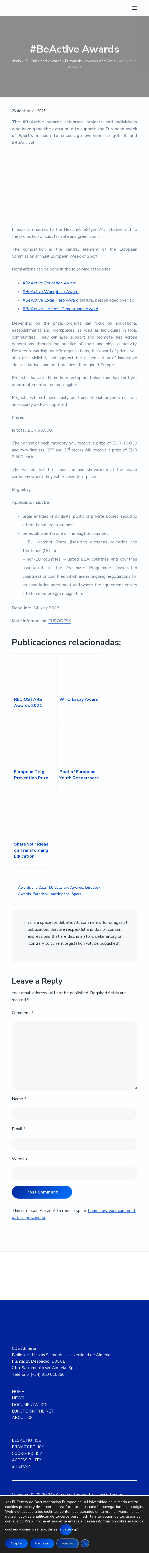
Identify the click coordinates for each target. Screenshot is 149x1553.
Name (19, 1099)
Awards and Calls (100, 61)
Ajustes (67, 1543)
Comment (22, 1013)
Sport (76, 894)
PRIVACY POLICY (28, 1447)
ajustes (65, 1529)
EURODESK (59, 621)
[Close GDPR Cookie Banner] (85, 1543)
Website (20, 1159)
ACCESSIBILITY (26, 1460)
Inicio (16, 61)
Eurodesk (73, 61)
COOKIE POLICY (27, 1453)
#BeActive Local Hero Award (51, 300)
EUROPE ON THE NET (33, 1411)
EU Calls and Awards (43, 61)
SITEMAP (21, 1466)
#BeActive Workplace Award (51, 292)
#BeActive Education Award (49, 283)
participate (60, 894)
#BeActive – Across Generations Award (60, 309)
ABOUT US (22, 1417)
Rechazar (42, 1543)
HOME (18, 1391)
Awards (24, 894)
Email (18, 1129)
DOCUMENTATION (30, 1404)
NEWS (18, 1398)
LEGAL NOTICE (26, 1440)
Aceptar (16, 1543)
